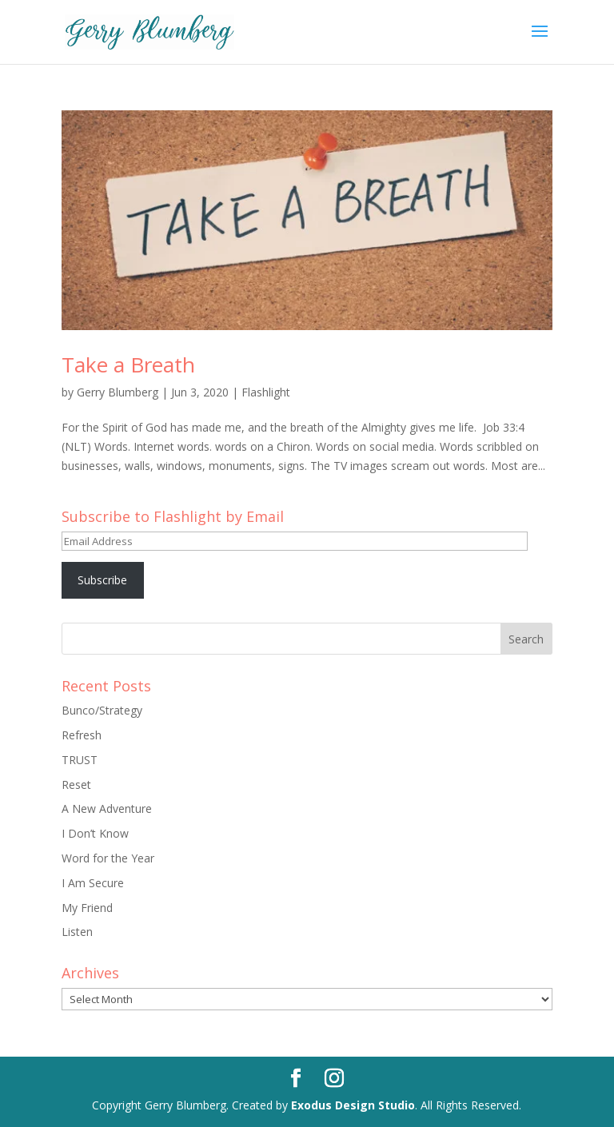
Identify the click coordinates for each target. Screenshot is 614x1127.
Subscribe (102, 579)
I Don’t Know (95, 833)
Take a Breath (128, 364)
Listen (77, 931)
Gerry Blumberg (117, 392)
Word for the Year (108, 858)
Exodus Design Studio (353, 1105)
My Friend (87, 907)
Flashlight (265, 392)
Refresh (82, 735)
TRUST (80, 759)
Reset (76, 784)
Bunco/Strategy (102, 710)
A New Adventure (107, 808)
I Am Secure (93, 882)
